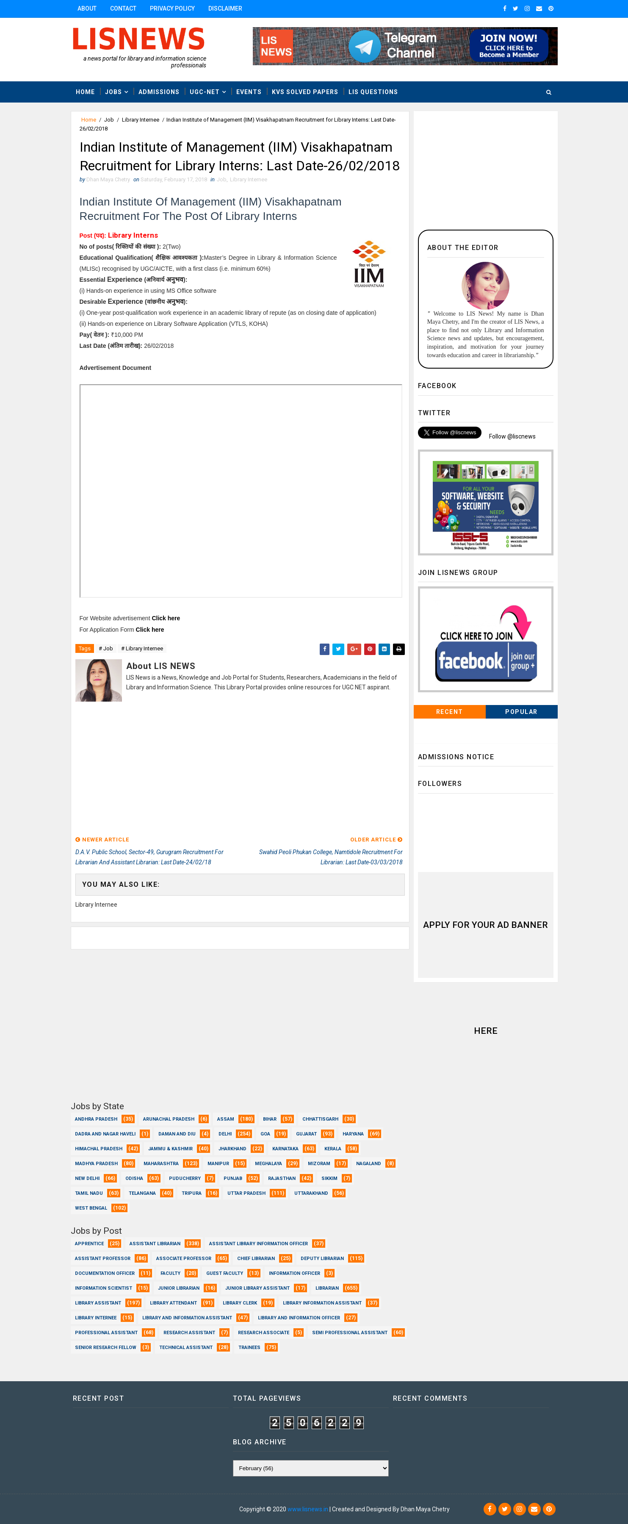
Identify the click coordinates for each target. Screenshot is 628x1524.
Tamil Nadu (89, 1193)
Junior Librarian (178, 1288)
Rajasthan (282, 1178)
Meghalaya (268, 1163)
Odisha (134, 1178)
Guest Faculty (224, 1273)
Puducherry (185, 1178)
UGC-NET (205, 92)
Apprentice (89, 1243)
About (87, 8)
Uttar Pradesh (246, 1193)
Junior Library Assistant (257, 1288)
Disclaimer (225, 8)
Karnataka (285, 1149)
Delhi (225, 1134)
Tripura (192, 1193)
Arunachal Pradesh (168, 1119)
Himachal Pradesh (98, 1149)
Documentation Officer (105, 1273)
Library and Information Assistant (187, 1318)
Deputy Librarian (322, 1258)
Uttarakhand (311, 1193)
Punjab (233, 1178)
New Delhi (87, 1178)
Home (85, 92)
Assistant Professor (102, 1258)
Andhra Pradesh (96, 1119)
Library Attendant (173, 1303)
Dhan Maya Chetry (126, 1509)
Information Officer (294, 1273)
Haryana (353, 1134)
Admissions (159, 92)
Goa (265, 1134)
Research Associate (263, 1332)
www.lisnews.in (308, 1509)
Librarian (327, 1288)
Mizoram (319, 1163)
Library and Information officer (299, 1318)
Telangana (142, 1193)
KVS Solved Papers (305, 92)
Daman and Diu (177, 1134)
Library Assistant (98, 1303)
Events (249, 92)
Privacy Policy (172, 8)
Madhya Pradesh (96, 1163)
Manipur (218, 1163)
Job (109, 120)
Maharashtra (161, 1163)
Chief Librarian (256, 1258)
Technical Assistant (186, 1347)
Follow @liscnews (512, 436)
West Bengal (91, 1208)
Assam (225, 1119)
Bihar (270, 1119)
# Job (106, 648)
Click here (166, 618)
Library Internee (140, 120)
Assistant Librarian (155, 1243)
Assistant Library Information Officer (258, 1243)
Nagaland (368, 1163)
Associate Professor (183, 1258)
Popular (521, 711)
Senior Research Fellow (105, 1347)
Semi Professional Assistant (349, 1332)
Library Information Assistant (322, 1303)
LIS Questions (373, 92)
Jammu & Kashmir (170, 1149)
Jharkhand (232, 1149)
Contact (123, 8)
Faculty (170, 1273)
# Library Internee (142, 648)
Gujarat (306, 1134)
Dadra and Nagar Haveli (105, 1134)
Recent (449, 711)
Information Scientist (103, 1288)
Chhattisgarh (320, 1119)
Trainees (249, 1347)
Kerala (332, 1149)
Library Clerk (240, 1303)
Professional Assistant (106, 1332)
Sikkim (329, 1178)
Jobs (113, 92)
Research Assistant (189, 1332)
